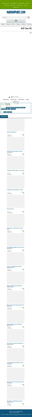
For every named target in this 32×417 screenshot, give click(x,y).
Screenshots (21, 99)
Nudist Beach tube (5, 3)
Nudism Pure (6, 5)
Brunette (17, 107)
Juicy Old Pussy (19, 5)
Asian (8, 107)
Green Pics (26, 5)
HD (8, 109)
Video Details (6, 99)
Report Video (13, 99)
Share (27, 99)
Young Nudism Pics (13, 3)
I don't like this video (12, 97)
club (5, 112)
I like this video (9, 97)
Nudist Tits (27, 3)
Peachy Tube (13, 5)
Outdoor (13, 109)
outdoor (9, 112)
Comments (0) (16, 101)
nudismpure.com (20, 411)
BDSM (12, 107)
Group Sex (4, 109)
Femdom (23, 107)
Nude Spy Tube (21, 3)
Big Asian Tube (16, 7)
